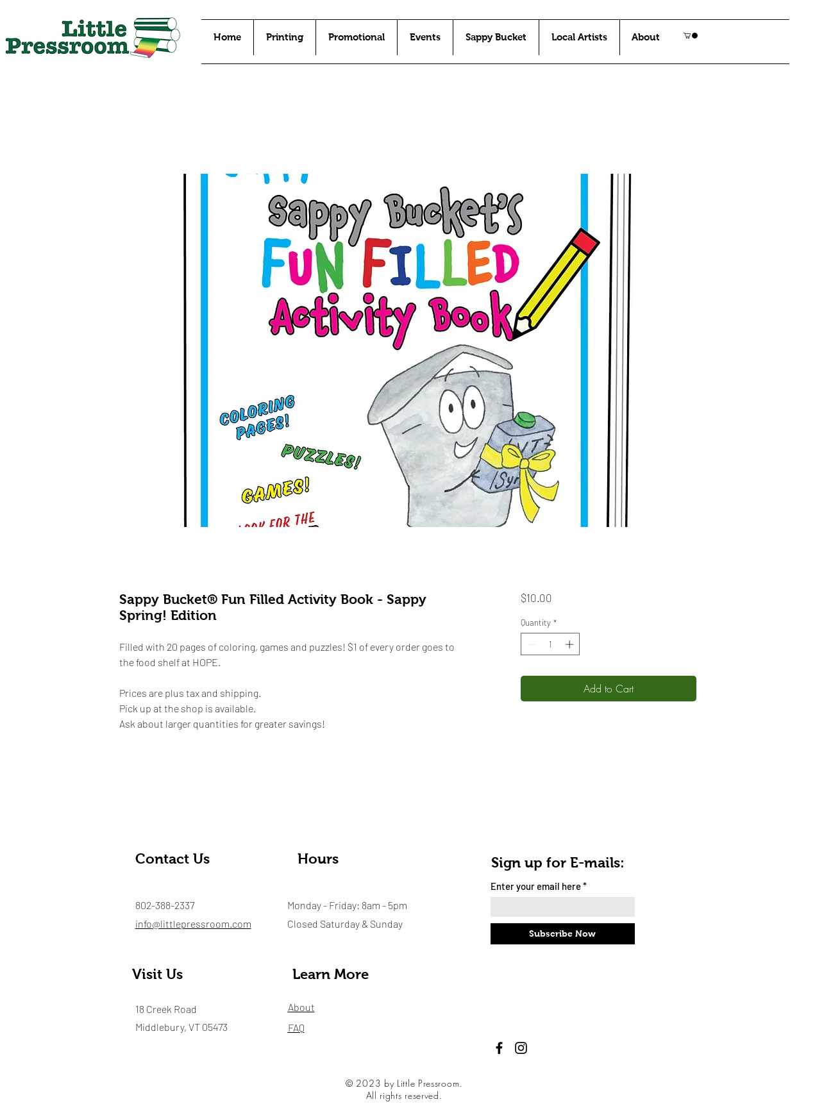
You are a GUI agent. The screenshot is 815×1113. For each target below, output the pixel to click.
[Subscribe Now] (563, 933)
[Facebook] (499, 1048)
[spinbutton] (550, 644)
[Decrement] (530, 644)
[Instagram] (521, 1048)
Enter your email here (536, 886)
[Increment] (570, 644)
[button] (691, 35)
